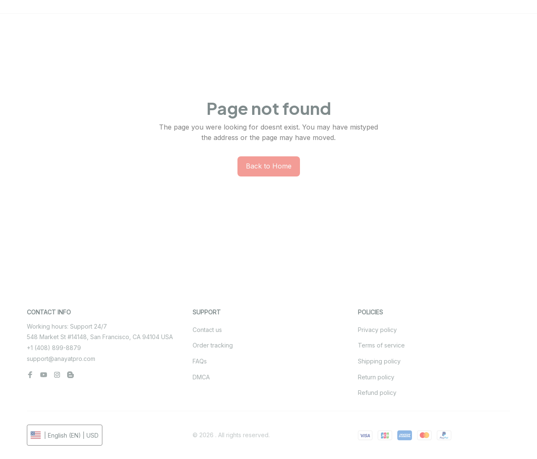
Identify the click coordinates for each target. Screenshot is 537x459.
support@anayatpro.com (61, 358)
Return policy (376, 377)
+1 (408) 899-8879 (54, 347)
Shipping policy (379, 361)
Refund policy (377, 392)
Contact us (207, 329)
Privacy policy (377, 329)
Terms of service (381, 345)
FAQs (200, 361)
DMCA (201, 377)
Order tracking (213, 345)
